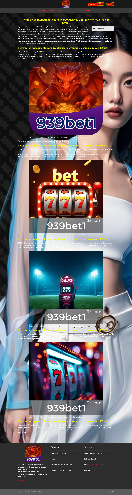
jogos (51, 11)
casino (89, 11)
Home (43, 11)
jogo (74, 11)
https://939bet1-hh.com (95, 465)
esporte (67, 11)
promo (81, 11)
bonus (59, 11)
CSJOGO (111, 492)
